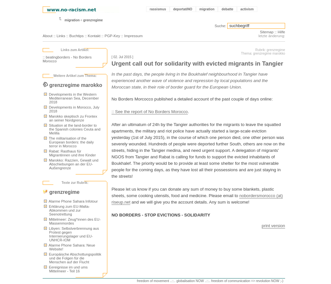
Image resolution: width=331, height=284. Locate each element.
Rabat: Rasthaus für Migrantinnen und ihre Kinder (70, 153)
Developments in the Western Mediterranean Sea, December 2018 (71, 98)
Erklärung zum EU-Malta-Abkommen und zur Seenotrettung (67, 210)
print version (273, 225)
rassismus (158, 9)
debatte (227, 9)
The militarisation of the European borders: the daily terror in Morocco (69, 142)
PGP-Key (112, 36)
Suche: (220, 26)
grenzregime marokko (72, 85)
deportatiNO (182, 9)
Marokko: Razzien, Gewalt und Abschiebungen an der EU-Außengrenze (71, 164)
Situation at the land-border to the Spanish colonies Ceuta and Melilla (72, 129)
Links (61, 36)
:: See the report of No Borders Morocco (150, 111)
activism (247, 9)
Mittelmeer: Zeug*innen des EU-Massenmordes (72, 221)
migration (207, 9)
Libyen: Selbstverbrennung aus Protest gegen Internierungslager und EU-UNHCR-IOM (71, 234)
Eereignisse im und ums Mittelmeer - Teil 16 (66, 269)
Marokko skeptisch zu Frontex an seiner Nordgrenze (70, 118)
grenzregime (93, 20)
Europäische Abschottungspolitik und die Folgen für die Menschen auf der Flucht (72, 258)
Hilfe (281, 32)
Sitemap (266, 32)
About (47, 36)
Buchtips (76, 36)
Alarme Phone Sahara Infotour (71, 201)
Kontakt (94, 36)
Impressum (133, 36)
